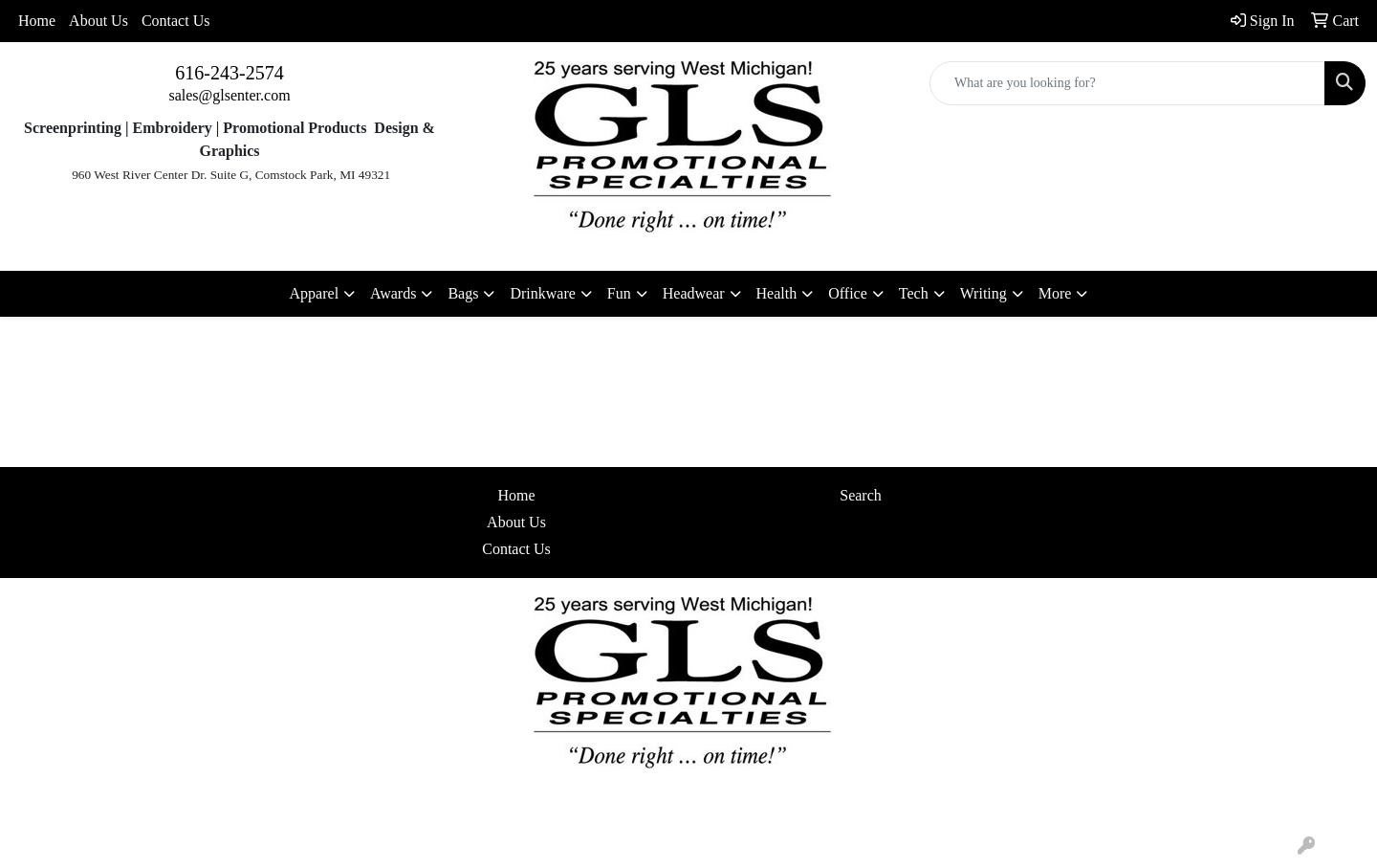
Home (36, 20)
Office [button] (847, 293)
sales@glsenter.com (229, 95)
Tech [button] (914, 293)
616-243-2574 (229, 72)
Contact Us (176, 20)
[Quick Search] (1127, 83)
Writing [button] (983, 293)
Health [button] (777, 293)
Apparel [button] (314, 293)
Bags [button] (463, 293)
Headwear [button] (694, 293)
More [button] (1055, 293)
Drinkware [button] (542, 293)
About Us (98, 20)
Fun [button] (619, 293)
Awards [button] (393, 293)
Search (861, 495)
